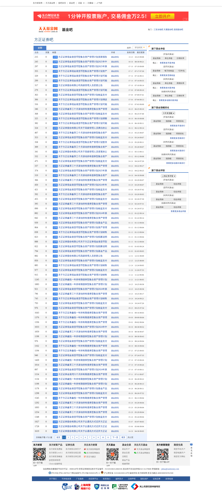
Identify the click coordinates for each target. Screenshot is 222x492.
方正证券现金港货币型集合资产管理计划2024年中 (82, 327)
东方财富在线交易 (73, 453)
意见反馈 (191, 450)
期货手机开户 (179, 449)
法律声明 (132, 479)
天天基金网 (50, 3)
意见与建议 (90, 457)
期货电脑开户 (179, 453)
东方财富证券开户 (73, 449)
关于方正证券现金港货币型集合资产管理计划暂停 (82, 142)
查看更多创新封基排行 (175, 163)
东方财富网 (37, 3)
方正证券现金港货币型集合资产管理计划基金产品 (82, 223)
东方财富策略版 (55, 456)
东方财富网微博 (92, 449)
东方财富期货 (163, 445)
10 (103, 437)
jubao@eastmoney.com (170, 469)
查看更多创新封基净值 (168, 100)
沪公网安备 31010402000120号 (115, 473)
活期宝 (125, 456)
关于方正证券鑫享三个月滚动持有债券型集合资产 (82, 133)
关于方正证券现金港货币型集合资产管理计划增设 (82, 99)
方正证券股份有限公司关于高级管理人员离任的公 (82, 128)
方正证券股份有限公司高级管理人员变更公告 (80, 85)
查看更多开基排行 (177, 126)
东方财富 (37, 445)
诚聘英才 (119, 479)
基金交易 (126, 453)
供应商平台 (93, 479)
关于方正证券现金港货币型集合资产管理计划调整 (82, 118)
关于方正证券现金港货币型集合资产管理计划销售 (82, 232)
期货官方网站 (179, 456)
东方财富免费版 (55, 449)
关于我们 (53, 479)
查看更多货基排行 (177, 138)
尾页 (123, 437)
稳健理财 (126, 464)
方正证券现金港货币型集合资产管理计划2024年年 (82, 185)
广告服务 (80, 479)
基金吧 (72, 3)
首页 (58, 437)
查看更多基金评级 (178, 211)
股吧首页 (62, 3)
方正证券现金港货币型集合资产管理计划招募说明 (82, 237)
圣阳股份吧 (178, 29)
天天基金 (110, 445)
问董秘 (90, 3)
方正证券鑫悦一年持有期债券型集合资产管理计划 (82, 279)
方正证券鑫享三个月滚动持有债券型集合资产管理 (82, 109)
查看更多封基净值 (167, 88)
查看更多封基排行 (177, 151)
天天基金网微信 (142, 453)
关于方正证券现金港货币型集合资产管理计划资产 (82, 71)
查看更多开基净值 (167, 63)
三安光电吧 (158, 29)
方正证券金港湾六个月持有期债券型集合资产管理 (82, 374)
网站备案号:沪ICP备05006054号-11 (86, 473)
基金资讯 (115, 57)
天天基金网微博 (142, 449)
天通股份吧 (168, 29)
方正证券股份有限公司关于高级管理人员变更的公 (82, 151)
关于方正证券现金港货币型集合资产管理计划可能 (82, 76)
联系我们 (107, 479)
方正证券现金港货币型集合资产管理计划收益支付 (82, 95)
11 (108, 437)
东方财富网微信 (92, 453)
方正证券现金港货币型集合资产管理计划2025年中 (82, 61)
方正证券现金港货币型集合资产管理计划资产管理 (82, 227)
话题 (80, 3)
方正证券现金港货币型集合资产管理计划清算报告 (82, 57)
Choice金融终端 (55, 464)
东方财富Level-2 (55, 453)
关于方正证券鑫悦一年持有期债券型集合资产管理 (82, 313)
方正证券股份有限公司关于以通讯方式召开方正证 (82, 421)
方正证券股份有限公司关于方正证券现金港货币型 (82, 241)
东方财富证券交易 (73, 456)
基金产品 (126, 460)
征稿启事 (156, 479)
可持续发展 (66, 479)
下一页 (115, 437)
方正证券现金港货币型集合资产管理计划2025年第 (82, 66)
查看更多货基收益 (167, 75)
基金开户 (126, 449)
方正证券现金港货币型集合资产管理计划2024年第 (82, 213)
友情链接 (169, 479)
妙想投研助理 (54, 460)
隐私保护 (144, 479)
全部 (40, 48)
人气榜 (99, 3)
